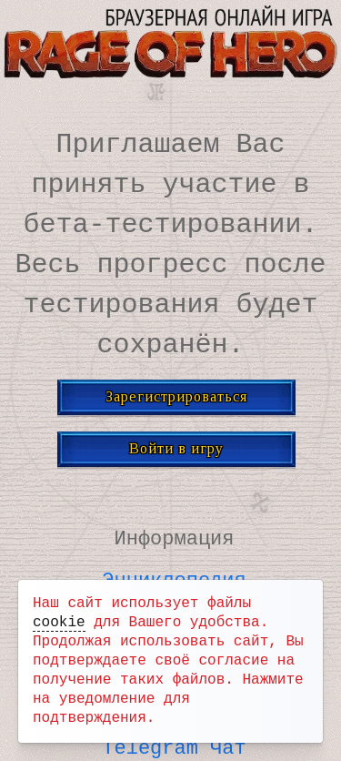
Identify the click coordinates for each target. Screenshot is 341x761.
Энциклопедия (174, 577)
